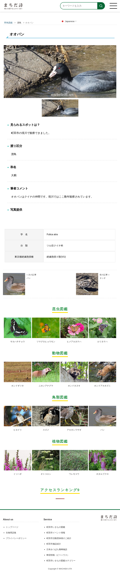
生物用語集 (11, 532)
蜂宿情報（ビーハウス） (57, 555)
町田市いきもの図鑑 (55, 527)
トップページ (12, 527)
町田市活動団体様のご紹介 (58, 538)
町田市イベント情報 (55, 532)
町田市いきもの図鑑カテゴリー (60, 560)
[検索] (101, 6)
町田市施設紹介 (53, 544)
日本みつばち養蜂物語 (56, 549)
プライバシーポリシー (16, 538)
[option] (60, 71)
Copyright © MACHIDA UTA (60, 569)
